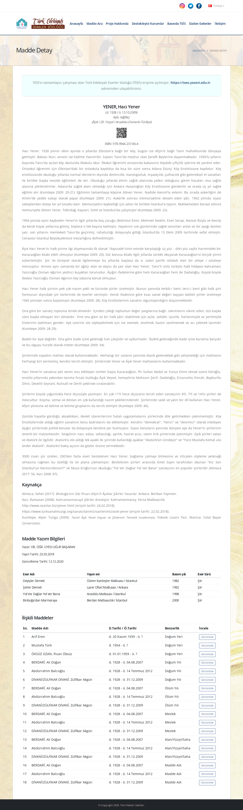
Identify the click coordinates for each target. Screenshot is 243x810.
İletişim (220, 23)
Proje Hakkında (117, 23)
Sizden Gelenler (200, 23)
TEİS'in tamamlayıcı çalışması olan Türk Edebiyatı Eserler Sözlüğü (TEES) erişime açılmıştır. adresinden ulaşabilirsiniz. (121, 85)
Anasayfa (76, 23)
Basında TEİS (176, 23)
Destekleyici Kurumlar (148, 23)
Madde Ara (94, 23)
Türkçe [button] (216, 6)
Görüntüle (207, 637)
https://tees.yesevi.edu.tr (190, 82)
